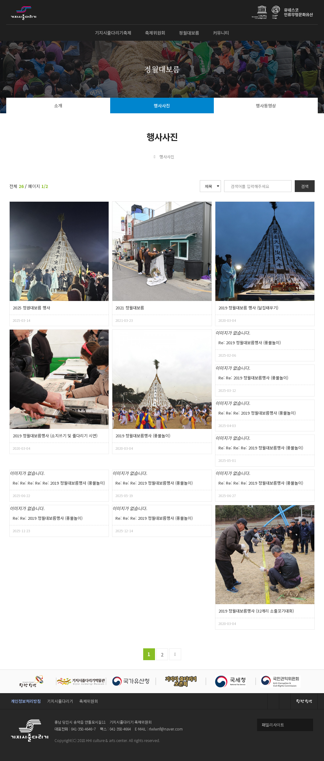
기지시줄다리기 (60, 701)
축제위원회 (155, 33)
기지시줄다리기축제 (113, 33)
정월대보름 (189, 33)
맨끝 (175, 654)
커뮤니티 (221, 33)
